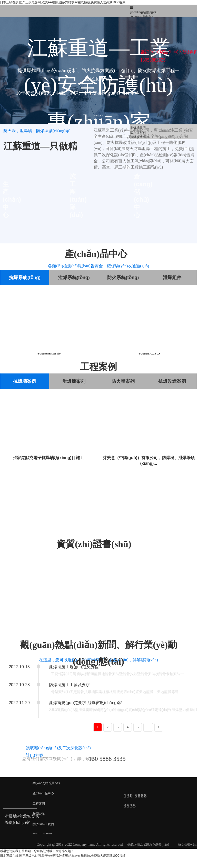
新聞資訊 (39, 814)
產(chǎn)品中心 (140, 17)
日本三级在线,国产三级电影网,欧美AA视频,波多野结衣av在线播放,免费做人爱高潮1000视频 (62, 2)
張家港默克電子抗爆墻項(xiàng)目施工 (48, 458)
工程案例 (39, 803)
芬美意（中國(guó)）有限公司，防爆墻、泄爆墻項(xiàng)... (149, 461)
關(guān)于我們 (43, 824)
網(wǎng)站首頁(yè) (143, 12)
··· (148, 727)
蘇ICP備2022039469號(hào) (148, 844)
